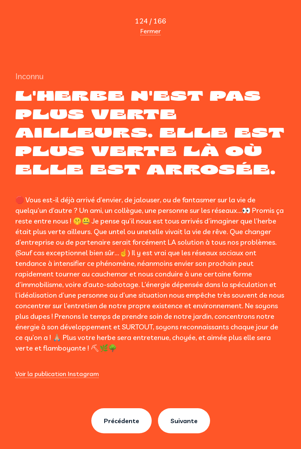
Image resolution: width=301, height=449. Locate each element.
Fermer (150, 31)
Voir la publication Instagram (57, 374)
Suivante (184, 421)
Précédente (121, 421)
